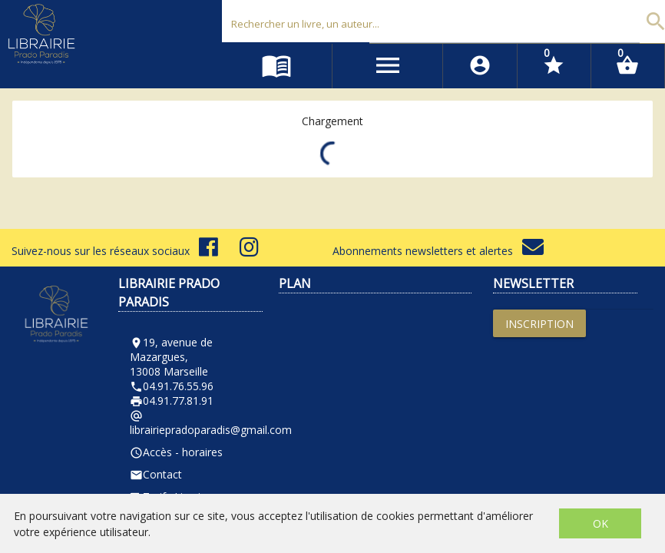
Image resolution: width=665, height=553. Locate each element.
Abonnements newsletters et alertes (438, 250)
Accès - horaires (176, 452)
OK (600, 523)
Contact (156, 474)
